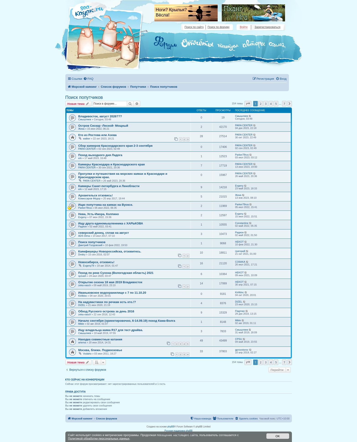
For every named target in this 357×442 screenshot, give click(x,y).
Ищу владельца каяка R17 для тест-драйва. (110, 330)
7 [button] (284, 104)
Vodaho (87, 353)
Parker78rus (242, 154)
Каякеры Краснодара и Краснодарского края (111, 164)
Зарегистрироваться (267, 27)
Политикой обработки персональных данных (99, 438)
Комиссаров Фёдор (89, 198)
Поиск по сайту (194, 27)
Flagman (240, 311)
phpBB (170, 426)
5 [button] (276, 104)
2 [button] (260, 104)
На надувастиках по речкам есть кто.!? (107, 302)
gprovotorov (241, 349)
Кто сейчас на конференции (85, 379)
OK (277, 436)
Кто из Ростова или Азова (97, 135)
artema (82, 342)
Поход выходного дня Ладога (100, 155)
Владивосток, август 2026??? (100, 116)
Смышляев (84, 119)
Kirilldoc (82, 295)
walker (86, 138)
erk (80, 158)
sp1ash (82, 276)
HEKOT (239, 241)
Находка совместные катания (100, 339)
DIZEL (81, 305)
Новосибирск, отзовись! (96, 262)
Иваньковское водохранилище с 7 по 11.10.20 (112, 292)
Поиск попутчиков (84, 97)
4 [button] (271, 104)
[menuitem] (88, 78)
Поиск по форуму (219, 27)
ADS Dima (84, 235)
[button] (248, 103)
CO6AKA (240, 261)
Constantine (242, 223)
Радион (82, 226)
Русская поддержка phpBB (178, 430)
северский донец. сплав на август (103, 232)
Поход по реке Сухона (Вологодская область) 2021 (116, 273)
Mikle (81, 323)
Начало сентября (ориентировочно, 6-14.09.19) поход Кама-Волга (126, 320)
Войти (244, 27)
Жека (81, 128)
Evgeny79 (88, 265)
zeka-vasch (84, 285)
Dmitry (82, 254)
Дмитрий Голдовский (90, 245)
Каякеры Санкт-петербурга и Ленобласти (109, 186)
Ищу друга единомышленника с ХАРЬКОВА (110, 223)
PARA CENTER (244, 125)
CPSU (238, 339)
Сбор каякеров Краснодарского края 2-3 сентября (115, 145)
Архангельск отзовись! (95, 195)
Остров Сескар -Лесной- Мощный (103, 125)
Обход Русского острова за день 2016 (106, 311)
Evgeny (239, 185)
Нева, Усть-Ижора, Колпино (98, 214)
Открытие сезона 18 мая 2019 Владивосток (110, 282)
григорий (240, 251)
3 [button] (265, 104)
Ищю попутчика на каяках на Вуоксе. (105, 204)
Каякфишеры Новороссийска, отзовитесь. (109, 251)
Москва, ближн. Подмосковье (100, 350)
